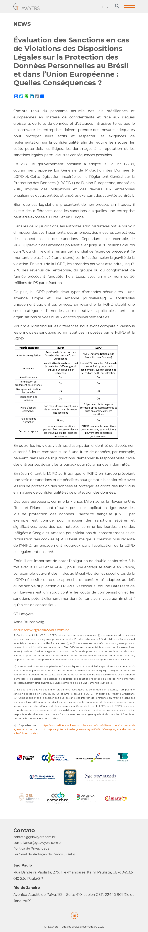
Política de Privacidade (31, 848)
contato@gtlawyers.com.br (34, 837)
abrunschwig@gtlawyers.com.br (41, 630)
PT (104, 6)
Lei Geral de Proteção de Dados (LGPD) (44, 854)
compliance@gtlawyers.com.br (37, 843)
